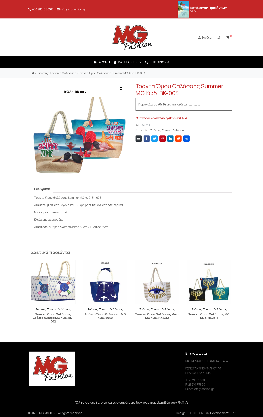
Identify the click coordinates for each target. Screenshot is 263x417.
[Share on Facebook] (147, 138)
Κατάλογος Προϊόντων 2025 (208, 9)
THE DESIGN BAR (198, 413)
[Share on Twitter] (154, 138)
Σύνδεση (205, 37)
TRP (233, 413)
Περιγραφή (42, 189)
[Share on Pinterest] (162, 138)
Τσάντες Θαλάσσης (173, 130)
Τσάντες (155, 130)
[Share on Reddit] (178, 138)
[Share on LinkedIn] (170, 138)
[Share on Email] (139, 138)
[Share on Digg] (186, 138)
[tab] (42, 189)
